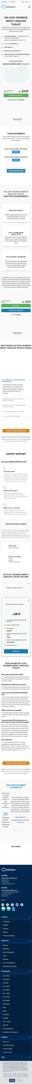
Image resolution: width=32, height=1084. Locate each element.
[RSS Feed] (21, 905)
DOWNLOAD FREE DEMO (16, 170)
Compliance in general (10, 1032)
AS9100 (5, 1025)
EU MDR (5, 1018)
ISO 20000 (6, 1000)
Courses (5, 929)
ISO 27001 (6, 976)
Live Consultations (9, 963)
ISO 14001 (6, 986)
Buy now (16, 305)
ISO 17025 (6, 997)
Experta (5, 932)
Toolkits (5, 925)
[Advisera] (6, 7)
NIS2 (4, 1007)
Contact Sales (7, 1049)
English (4, 302)
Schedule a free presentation (16, 430)
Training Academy (9, 936)
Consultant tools (8, 1045)
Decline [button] (20, 1080)
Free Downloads (8, 952)
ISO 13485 (6, 993)
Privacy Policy (10, 1071)
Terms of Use (7, 1052)
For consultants (8, 1029)
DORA (5, 1011)
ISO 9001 (6, 983)
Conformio (6, 921)
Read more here (22, 750)
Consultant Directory (10, 966)
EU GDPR (6, 1014)
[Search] (23, 2)
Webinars (6, 949)
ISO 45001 (6, 990)
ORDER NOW (16, 651)
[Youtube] (17, 905)
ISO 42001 (6, 979)
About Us (6, 1042)
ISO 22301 (6, 1004)
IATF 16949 (6, 1022)
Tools (4, 956)
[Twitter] (7, 905)
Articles (5, 945)
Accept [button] (12, 1080)
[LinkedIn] (2, 905)
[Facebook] (12, 905)
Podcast (5, 959)
